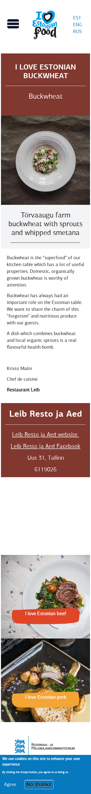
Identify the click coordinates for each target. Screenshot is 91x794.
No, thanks (38, 784)
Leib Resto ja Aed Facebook (45, 446)
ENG (77, 25)
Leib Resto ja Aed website (45, 434)
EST (77, 18)
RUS (77, 31)
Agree (10, 784)
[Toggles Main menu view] (13, 23)
